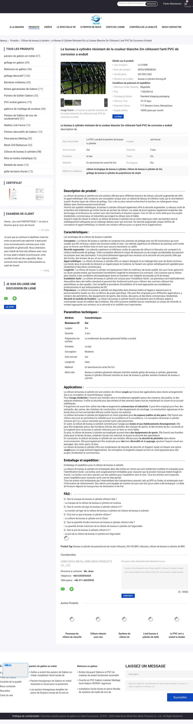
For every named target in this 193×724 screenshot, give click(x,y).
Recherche (151, 4)
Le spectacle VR (66, 27)
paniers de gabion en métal (19, 56)
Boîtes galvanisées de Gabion (21, 89)
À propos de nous (90, 27)
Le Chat (118, 116)
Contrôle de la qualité (143, 27)
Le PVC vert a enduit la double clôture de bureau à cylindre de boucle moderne (177, 635)
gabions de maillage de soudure (22, 108)
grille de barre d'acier (16, 171)
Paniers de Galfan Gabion (18, 95)
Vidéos (48, 27)
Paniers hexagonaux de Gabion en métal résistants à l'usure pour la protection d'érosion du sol (51, 683)
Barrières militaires (14, 82)
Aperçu (3, 40)
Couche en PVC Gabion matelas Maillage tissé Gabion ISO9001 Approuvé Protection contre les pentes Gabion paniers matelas (99, 682)
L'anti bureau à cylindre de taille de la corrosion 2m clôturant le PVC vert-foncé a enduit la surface (150, 635)
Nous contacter (171, 27)
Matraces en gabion (15, 69)
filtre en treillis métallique (18, 158)
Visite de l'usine (115, 27)
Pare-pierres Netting (15, 138)
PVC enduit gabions (15, 102)
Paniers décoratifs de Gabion (20, 131)
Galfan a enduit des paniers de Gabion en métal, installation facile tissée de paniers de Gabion (51, 674)
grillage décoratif (13, 75)
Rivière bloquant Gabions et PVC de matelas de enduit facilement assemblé (99, 674)
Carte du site (6, 695)
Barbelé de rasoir (13, 164)
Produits (34, 27)
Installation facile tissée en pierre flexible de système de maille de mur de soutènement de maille (99, 691)
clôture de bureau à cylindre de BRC (167, 546)
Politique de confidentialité (26, 716)
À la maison (17, 27)
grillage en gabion (14, 62)
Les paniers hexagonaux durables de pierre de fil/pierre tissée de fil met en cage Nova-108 (50, 691)
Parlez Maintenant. (172, 3)
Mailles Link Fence (14, 125)
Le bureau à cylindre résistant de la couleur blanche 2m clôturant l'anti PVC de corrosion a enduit (84, 113)
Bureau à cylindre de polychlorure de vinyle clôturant (99, 546)
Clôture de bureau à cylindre (35, 40)
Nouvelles (5, 691)
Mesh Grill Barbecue (15, 145)
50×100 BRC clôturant (137, 546)
